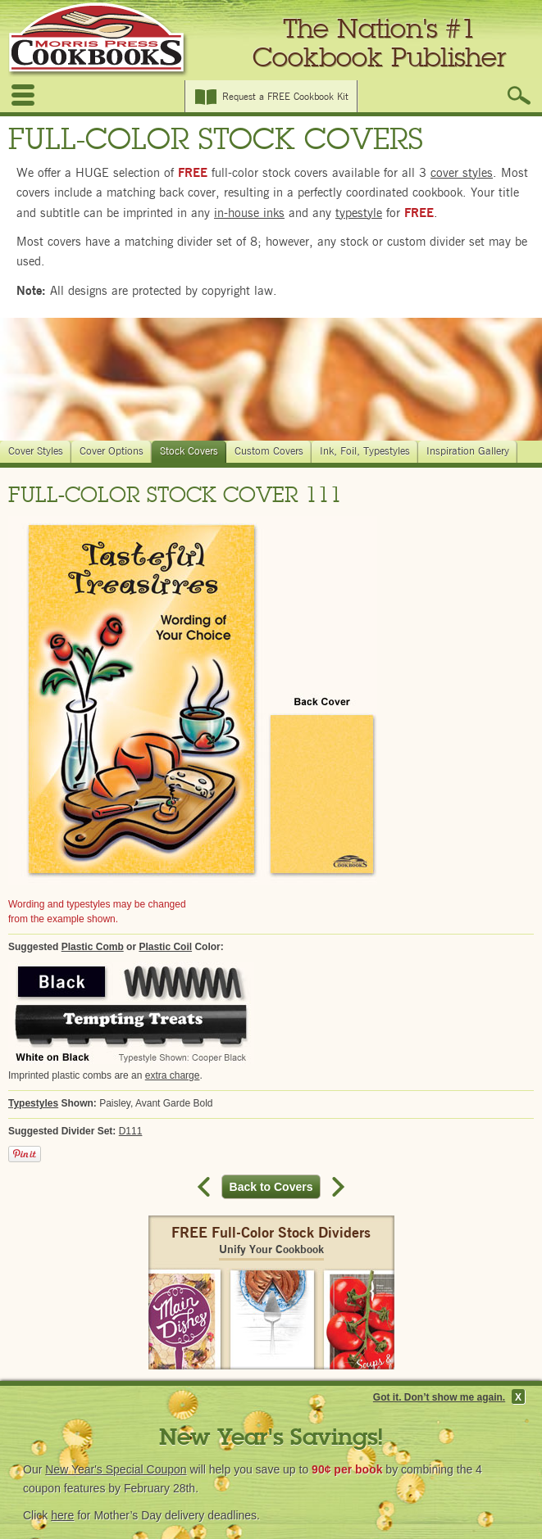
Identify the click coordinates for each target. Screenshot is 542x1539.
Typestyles (33, 1103)
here (62, 1515)
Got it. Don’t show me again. (439, 1397)
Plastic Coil (165, 947)
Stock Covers (191, 452)
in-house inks (249, 213)
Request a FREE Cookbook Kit (285, 97)
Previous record (206, 1187)
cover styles (461, 173)
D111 (131, 1131)
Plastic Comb (92, 947)
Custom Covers (271, 452)
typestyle (358, 213)
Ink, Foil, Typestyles (367, 452)
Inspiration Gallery (469, 452)
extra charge (172, 1075)
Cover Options (114, 452)
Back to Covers (275, 1187)
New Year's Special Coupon (115, 1469)
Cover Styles (37, 452)
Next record (336, 1187)
